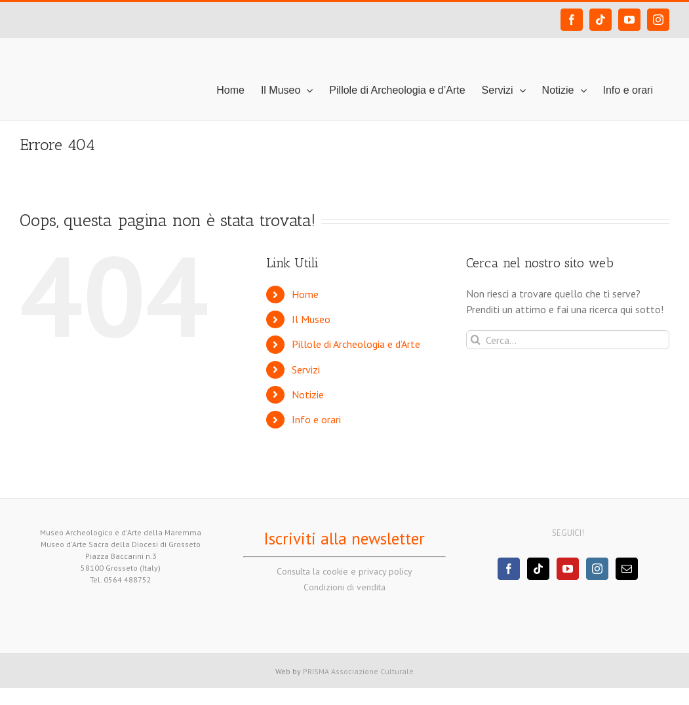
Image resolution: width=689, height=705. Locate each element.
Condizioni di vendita (344, 587)
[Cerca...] (567, 339)
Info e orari (316, 419)
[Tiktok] (538, 569)
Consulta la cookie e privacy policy (344, 571)
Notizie (308, 394)
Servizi (306, 369)
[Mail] (627, 569)
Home (305, 294)
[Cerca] (475, 339)
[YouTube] (568, 569)
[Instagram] (597, 569)
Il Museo (311, 319)
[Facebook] (509, 569)
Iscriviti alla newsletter (344, 538)
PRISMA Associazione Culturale (358, 671)
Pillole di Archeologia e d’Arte (356, 344)
